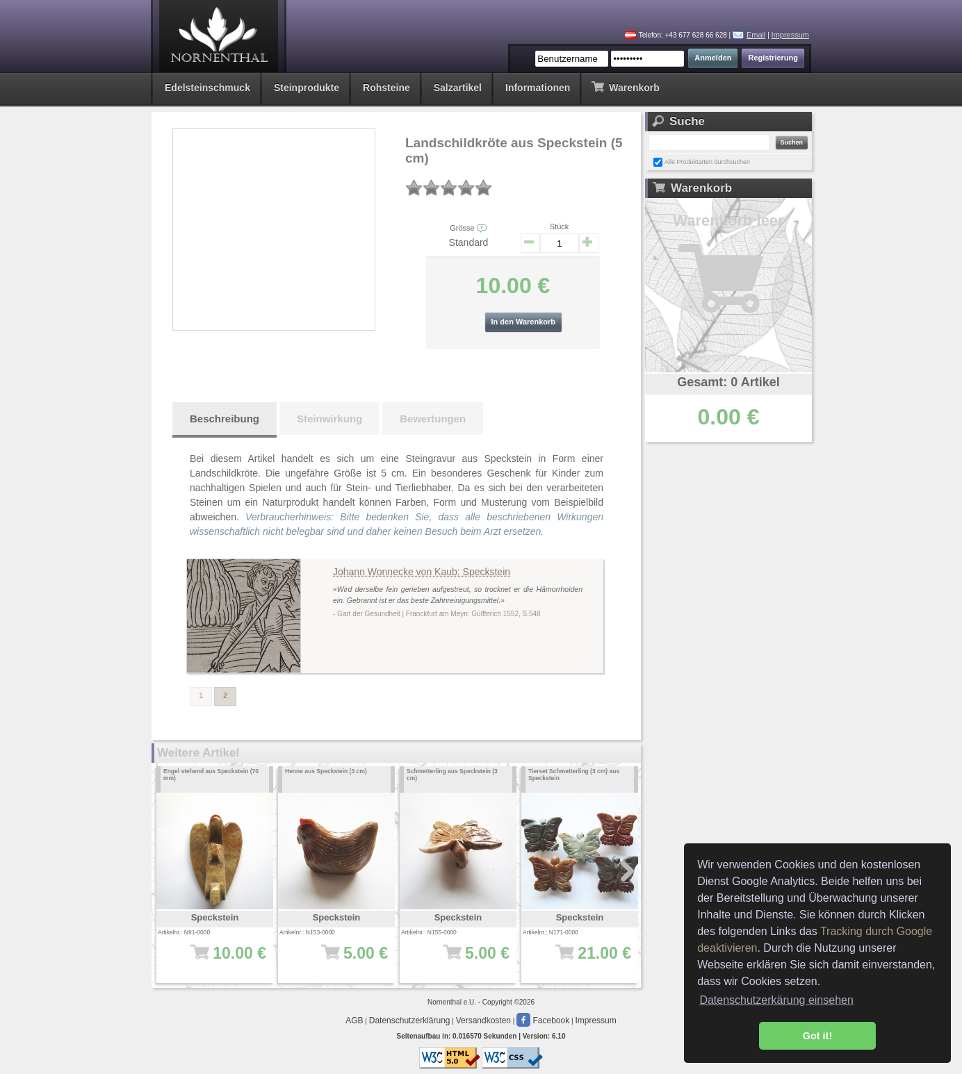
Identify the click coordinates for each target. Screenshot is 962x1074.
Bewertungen (433, 418)
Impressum (790, 35)
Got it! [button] (817, 1035)
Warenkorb (625, 86)
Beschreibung (224, 418)
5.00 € (341, 960)
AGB (354, 1020)
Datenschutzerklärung (409, 1020)
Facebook (542, 1020)
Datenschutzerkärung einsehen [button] (776, 1000)
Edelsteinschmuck (207, 87)
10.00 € (219, 960)
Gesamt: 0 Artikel (728, 382)
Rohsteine (386, 87)
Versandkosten (483, 1020)
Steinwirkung (329, 418)
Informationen (537, 87)
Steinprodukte (306, 87)
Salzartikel (458, 87)
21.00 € (584, 960)
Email (756, 35)
